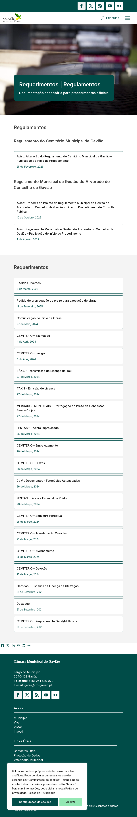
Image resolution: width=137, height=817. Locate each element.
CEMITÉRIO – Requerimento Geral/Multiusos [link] (47, 621)
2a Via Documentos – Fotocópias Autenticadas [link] (48, 480)
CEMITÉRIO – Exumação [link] (33, 335)
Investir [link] (19, 731)
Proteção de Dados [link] (27, 755)
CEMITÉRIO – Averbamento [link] (35, 551)
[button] (82, 6)
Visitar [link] (18, 727)
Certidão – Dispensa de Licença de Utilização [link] (48, 586)
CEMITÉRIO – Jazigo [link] (31, 353)
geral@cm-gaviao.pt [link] (38, 685)
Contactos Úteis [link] (25, 751)
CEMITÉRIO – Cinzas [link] (31, 463)
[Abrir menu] (127, 18)
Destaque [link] (23, 603)
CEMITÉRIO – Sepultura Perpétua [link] (39, 516)
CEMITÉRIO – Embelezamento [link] (37, 445)
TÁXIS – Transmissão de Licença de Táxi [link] (44, 371)
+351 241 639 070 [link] (41, 681)
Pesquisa (112, 18)
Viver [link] (17, 722)
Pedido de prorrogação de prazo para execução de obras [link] (56, 300)
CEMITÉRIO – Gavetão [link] (32, 568)
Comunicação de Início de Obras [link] (39, 318)
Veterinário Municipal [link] (28, 760)
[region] (47, 786)
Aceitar (70, 801)
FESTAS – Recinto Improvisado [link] (38, 428)
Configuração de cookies (35, 801)
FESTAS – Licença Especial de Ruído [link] (42, 498)
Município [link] (20, 718)
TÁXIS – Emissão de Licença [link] (36, 388)
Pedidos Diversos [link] (29, 283)
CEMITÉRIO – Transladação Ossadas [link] (42, 533)
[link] (22, 17)
